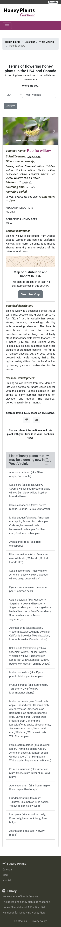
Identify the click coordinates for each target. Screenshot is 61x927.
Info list (6, 880)
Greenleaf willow (34, 166)
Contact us (20, 921)
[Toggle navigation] (7, 25)
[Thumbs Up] (36, 420)
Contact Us (53, 2)
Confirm (10, 106)
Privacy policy (39, 921)
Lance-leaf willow (16, 174)
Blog (5, 874)
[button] (7, 131)
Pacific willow (46, 170)
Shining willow (14, 166)
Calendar (7, 869)
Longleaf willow (38, 174)
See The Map (30, 294)
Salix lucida (33, 156)
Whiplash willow (25, 170)
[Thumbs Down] (26, 420)
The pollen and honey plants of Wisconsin (26, 901)
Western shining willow (27, 178)
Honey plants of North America (20, 896)
